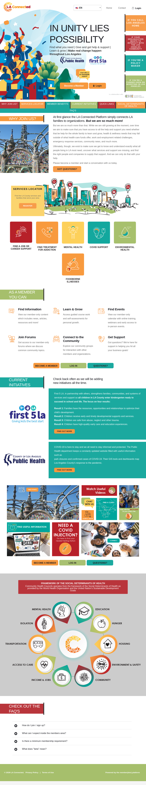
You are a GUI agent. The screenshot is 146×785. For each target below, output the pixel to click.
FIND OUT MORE (64, 435)
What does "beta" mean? (30, 753)
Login (136, 8)
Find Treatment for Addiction (59, 237)
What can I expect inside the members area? (40, 737)
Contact (122, 8)
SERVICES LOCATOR (32, 104)
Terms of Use (48, 776)
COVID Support (116, 236)
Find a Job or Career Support (30, 237)
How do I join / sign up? (29, 729)
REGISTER (27, 206)
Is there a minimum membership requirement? (40, 745)
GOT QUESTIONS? (67, 169)
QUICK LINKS (107, 104)
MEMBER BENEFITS (57, 104)
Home (109, 8)
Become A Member (46, 370)
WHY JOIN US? (9, 104)
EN (79, 8)
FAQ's (73, 110)
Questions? (100, 370)
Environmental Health (59, 271)
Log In (73, 370)
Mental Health (87, 236)
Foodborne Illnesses (87, 271)
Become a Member (74, 86)
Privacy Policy (32, 776)
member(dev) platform (130, 776)
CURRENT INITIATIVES (84, 104)
